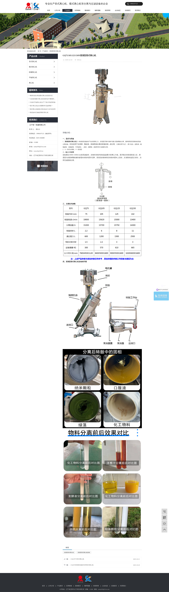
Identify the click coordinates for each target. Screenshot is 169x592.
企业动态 (118, 10)
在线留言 (128, 10)
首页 (48, 10)
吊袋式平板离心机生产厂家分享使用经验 (42, 102)
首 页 (39, 51)
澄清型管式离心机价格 (84, 552)
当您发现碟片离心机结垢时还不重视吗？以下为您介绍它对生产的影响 (43, 99)
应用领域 (77, 10)
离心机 (31, 83)
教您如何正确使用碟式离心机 (39, 112)
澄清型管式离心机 (55, 51)
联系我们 (138, 10)
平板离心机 (33, 77)
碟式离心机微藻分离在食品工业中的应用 (42, 109)
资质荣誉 (107, 10)
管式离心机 (33, 61)
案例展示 (87, 10)
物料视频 (97, 10)
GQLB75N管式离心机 (77, 559)
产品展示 (67, 10)
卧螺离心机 (33, 72)
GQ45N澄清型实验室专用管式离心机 (82, 565)
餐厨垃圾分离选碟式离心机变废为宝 (41, 95)
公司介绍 (57, 10)
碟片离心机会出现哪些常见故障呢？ (41, 105)
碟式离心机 (33, 67)
